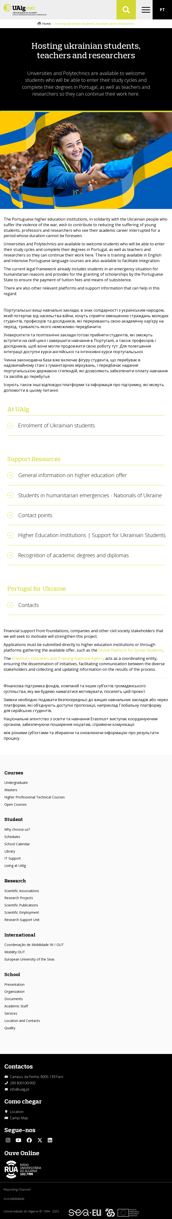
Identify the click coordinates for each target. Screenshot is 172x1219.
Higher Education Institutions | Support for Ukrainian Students (92, 535)
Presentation (14, 984)
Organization (14, 991)
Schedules (12, 836)
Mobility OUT (14, 952)
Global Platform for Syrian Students (130, 650)
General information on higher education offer (72, 475)
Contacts (28, 604)
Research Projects (18, 898)
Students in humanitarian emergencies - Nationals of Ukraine (90, 495)
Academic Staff (16, 1006)
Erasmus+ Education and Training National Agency (58, 658)
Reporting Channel (17, 1189)
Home (46, 23)
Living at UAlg (15, 865)
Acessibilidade (14, 1198)
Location (17, 1111)
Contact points (35, 515)
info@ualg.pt (19, 1089)
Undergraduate (16, 782)
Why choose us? (17, 829)
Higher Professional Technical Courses (34, 797)
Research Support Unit (22, 919)
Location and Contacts (22, 1020)
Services (10, 1013)
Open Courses (15, 804)
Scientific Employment (21, 912)
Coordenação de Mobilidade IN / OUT (34, 944)
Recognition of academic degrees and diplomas (73, 555)
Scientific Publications (21, 905)
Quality (9, 1028)
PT (162, 9)
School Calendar (17, 844)
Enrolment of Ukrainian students (56, 425)
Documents (13, 998)
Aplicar (126, 9)
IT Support (12, 858)
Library (9, 851)
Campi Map (19, 1118)
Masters (10, 790)
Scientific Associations (21, 890)
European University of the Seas (29, 959)
